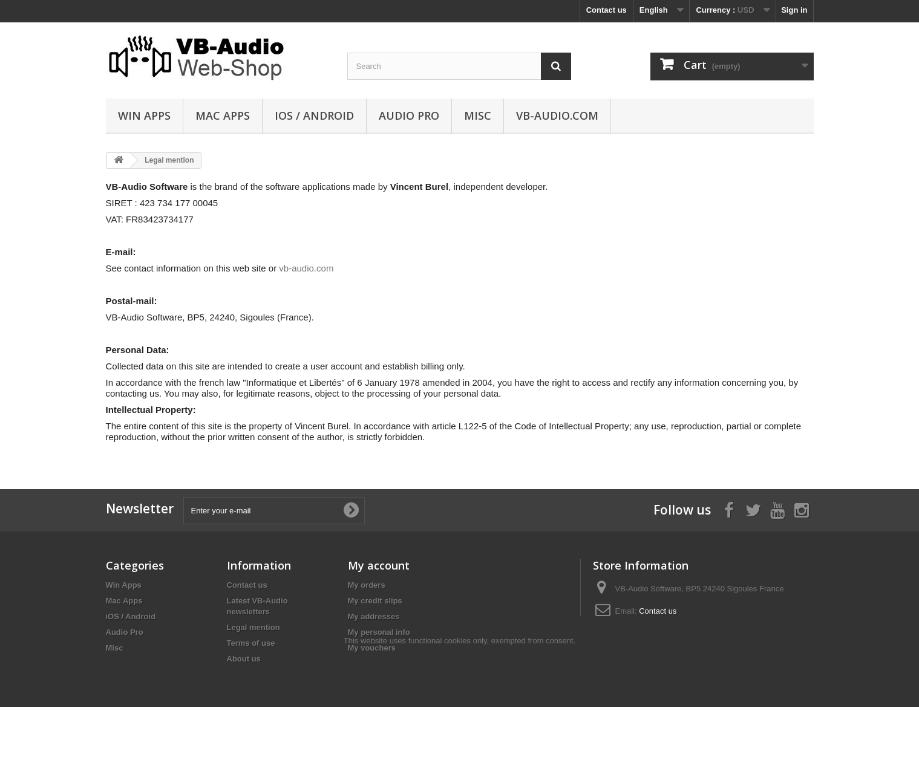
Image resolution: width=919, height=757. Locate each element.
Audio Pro (409, 115)
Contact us (606, 10)
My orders (366, 585)
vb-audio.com (557, 115)
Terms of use (251, 643)
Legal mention (253, 627)
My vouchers (372, 647)
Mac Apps (222, 115)
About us (244, 658)
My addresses (374, 616)
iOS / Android (314, 115)
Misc (477, 115)
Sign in (794, 10)
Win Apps (144, 115)
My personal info (379, 632)
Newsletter (140, 508)
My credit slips (375, 600)
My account (379, 565)
